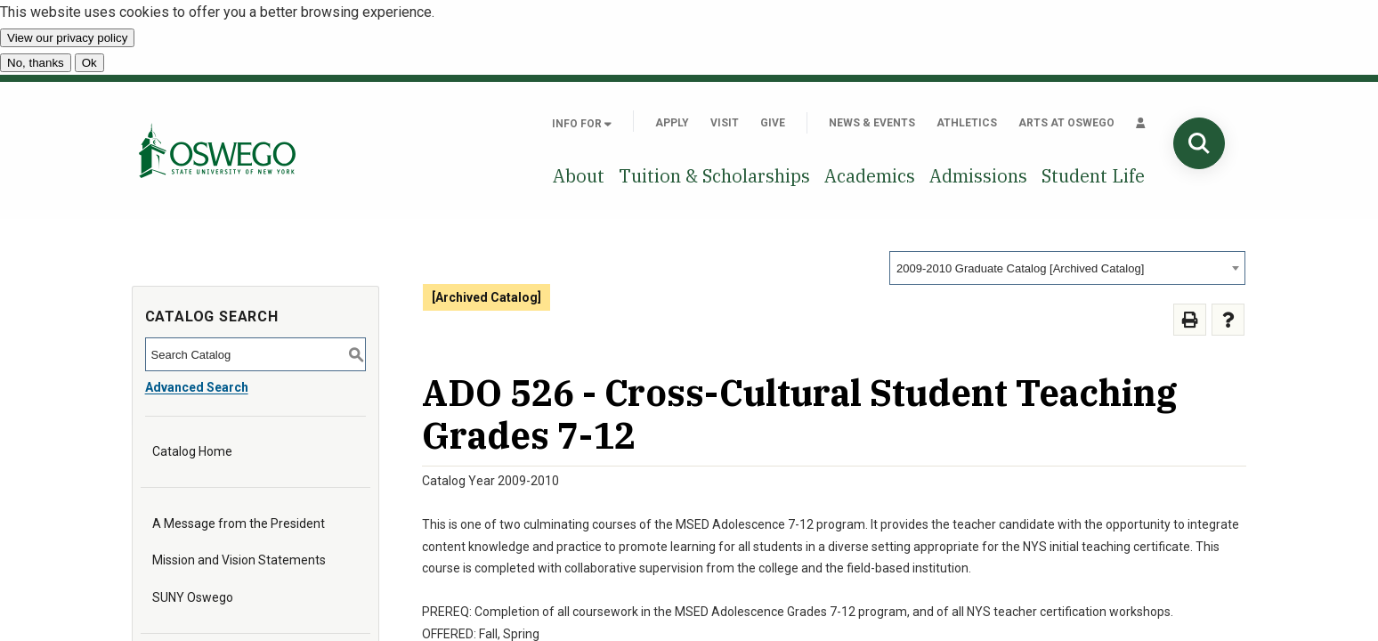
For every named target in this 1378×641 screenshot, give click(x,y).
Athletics (966, 123)
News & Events (872, 123)
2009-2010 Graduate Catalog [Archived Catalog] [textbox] (1020, 268)
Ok (89, 62)
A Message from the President (238, 523)
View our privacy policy (67, 38)
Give (772, 123)
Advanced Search (196, 387)
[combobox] (1067, 268)
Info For (582, 124)
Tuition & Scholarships (714, 176)
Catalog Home (192, 451)
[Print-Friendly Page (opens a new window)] (1189, 320)
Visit (724, 123)
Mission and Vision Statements (239, 560)
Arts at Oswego (1066, 123)
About (578, 176)
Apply (672, 123)
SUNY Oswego (192, 597)
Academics (869, 176)
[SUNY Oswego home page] (217, 150)
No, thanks (35, 62)
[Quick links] (1141, 123)
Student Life (1093, 176)
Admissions (978, 176)
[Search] (1199, 143)
